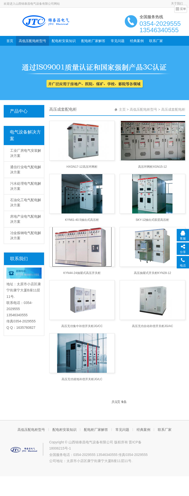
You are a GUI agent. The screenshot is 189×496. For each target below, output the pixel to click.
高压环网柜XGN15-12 (152, 166)
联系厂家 (156, 41)
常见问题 (118, 41)
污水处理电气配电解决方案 (25, 186)
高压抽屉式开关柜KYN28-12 (152, 273)
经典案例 (137, 41)
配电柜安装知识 (64, 41)
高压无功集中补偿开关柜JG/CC (82, 326)
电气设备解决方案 (25, 135)
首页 (9, 41)
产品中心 (19, 111)
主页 (122, 109)
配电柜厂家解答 (93, 41)
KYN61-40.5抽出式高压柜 (82, 220)
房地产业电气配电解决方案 (25, 219)
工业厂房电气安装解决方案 (25, 153)
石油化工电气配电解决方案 (25, 202)
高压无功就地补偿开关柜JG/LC (82, 379)
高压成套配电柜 (173, 109)
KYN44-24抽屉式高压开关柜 (81, 273)
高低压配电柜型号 (32, 41)
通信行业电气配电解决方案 (25, 169)
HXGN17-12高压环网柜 (81, 166)
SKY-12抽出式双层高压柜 (152, 220)
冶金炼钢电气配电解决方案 (25, 235)
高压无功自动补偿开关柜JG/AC (152, 326)
